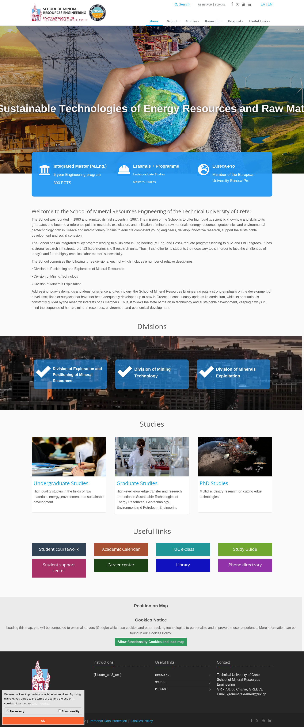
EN (270, 4)
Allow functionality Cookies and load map (151, 642)
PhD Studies (214, 483)
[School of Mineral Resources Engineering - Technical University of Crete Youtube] (263, 720)
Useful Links (258, 21)
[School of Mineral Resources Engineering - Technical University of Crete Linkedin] (269, 720)
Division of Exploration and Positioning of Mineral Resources (77, 375)
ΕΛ (263, 4)
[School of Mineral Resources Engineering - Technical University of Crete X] (257, 720)
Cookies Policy (142, 721)
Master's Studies (144, 182)
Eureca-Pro (223, 166)
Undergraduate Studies (149, 174)
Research (205, 4)
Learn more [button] (23, 703)
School (220, 4)
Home (154, 21)
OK (43, 720)
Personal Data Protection (108, 721)
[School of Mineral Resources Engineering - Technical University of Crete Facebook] (251, 720)
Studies (191, 21)
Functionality (69, 711)
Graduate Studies (137, 483)
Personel (234, 21)
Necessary (15, 711)
